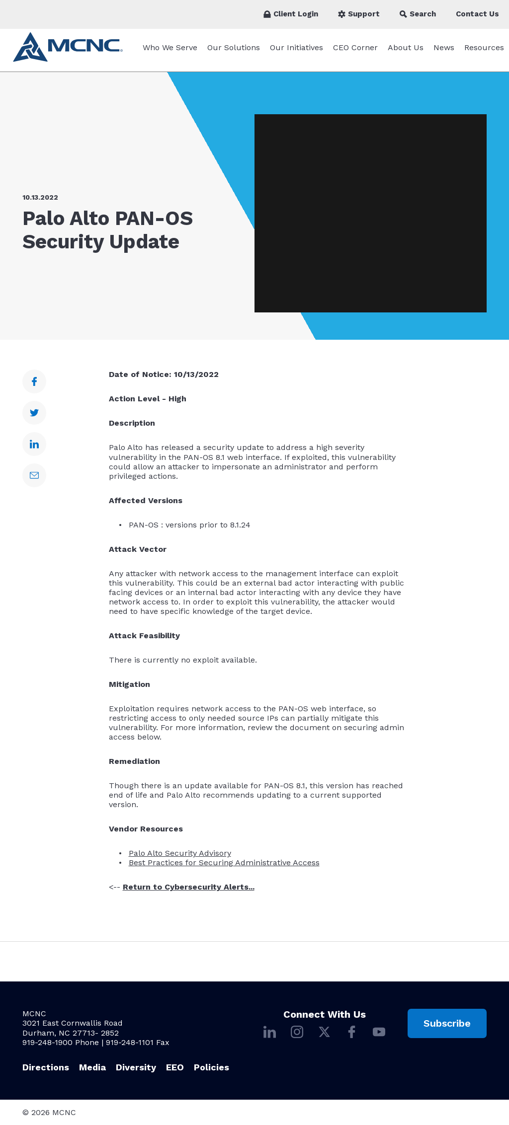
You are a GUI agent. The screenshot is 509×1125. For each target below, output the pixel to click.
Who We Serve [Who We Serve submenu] (170, 52)
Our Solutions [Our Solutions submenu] (233, 52)
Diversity (136, 1067)
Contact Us (477, 13)
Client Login (290, 13)
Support (359, 13)
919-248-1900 (47, 1042)
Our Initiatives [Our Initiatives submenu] (296, 52)
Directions (45, 1067)
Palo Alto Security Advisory (180, 858)
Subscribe (447, 1023)
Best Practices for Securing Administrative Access (224, 867)
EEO (175, 1067)
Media (92, 1067)
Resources (484, 52)
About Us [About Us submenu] (406, 52)
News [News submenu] (443, 52)
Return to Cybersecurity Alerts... (188, 892)
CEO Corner (355, 52)
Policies (211, 1067)
